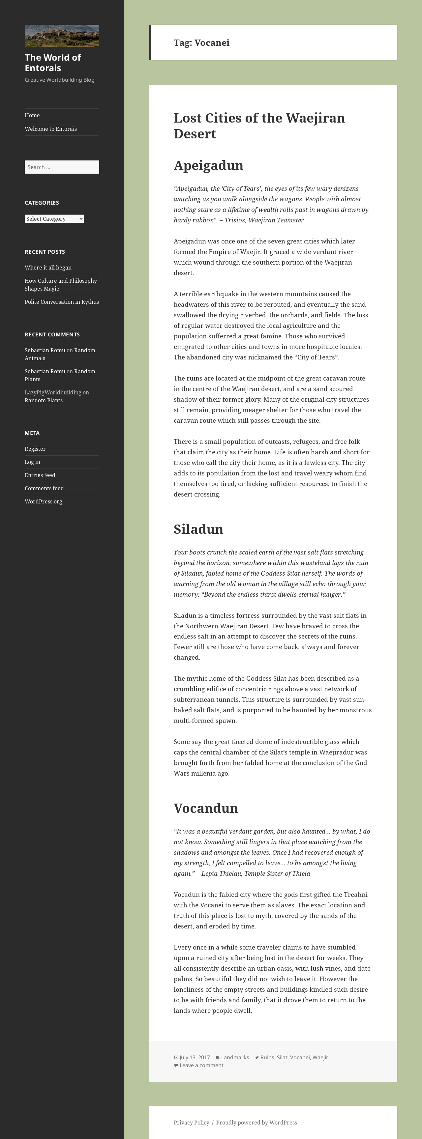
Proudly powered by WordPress (256, 1122)
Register (35, 448)
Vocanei (300, 1057)
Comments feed (44, 488)
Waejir (320, 1057)
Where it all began (48, 267)
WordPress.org (43, 501)
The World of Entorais (53, 62)
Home (32, 115)
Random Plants (44, 400)
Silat (282, 1057)
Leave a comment (202, 1065)
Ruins (267, 1057)
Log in (32, 462)
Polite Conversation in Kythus (62, 301)
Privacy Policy (191, 1122)
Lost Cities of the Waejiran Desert (259, 125)
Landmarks (235, 1057)
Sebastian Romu (45, 350)
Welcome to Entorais (51, 128)
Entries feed (40, 475)
